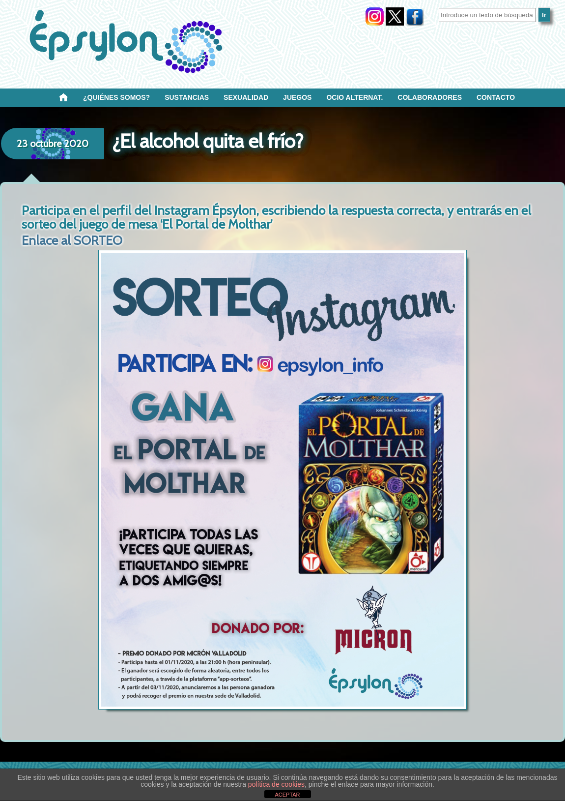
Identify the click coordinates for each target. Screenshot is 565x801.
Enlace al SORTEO (72, 240)
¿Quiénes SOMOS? (116, 97)
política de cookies (276, 784)
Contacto (496, 97)
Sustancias (187, 97)
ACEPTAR (287, 795)
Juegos (297, 97)
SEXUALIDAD (246, 97)
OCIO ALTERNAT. (354, 97)
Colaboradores (429, 97)
